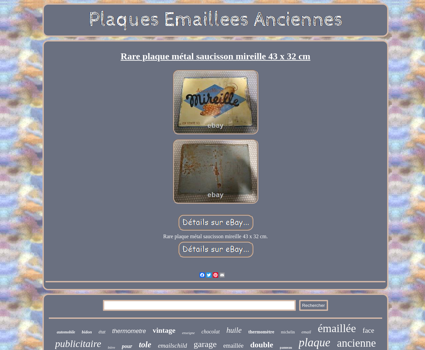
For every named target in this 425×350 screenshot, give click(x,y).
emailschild (172, 345)
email (306, 331)
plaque (314, 342)
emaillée (233, 345)
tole (145, 344)
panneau (286, 347)
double (261, 344)
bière (111, 347)
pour (127, 346)
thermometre (129, 331)
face (368, 330)
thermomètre (261, 331)
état (102, 331)
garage (205, 344)
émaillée (337, 328)
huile (234, 330)
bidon (87, 331)
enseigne (188, 333)
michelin (288, 332)
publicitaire (78, 343)
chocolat (211, 331)
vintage (164, 330)
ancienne (356, 343)
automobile (66, 332)
